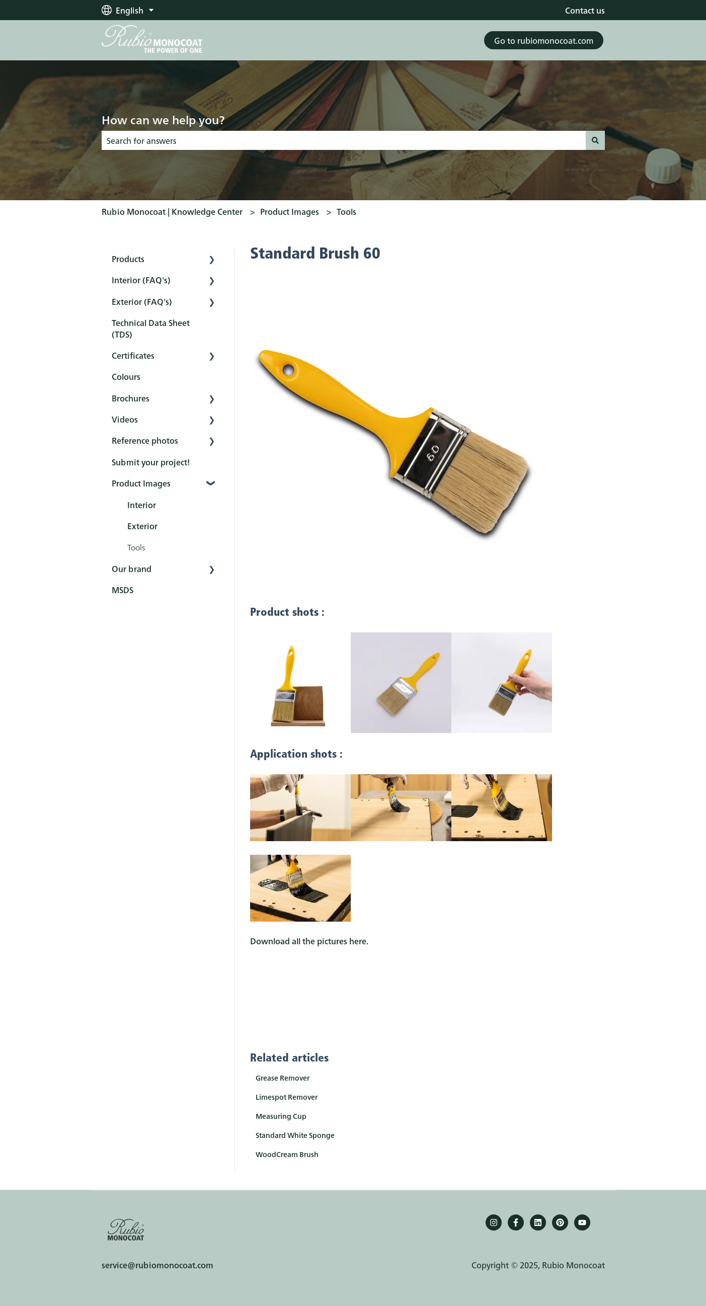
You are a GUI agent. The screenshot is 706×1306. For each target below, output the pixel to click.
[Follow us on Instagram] (494, 1222)
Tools (346, 211)
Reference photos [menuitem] (145, 440)
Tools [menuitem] (136, 546)
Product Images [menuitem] (141, 482)
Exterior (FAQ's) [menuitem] (142, 301)
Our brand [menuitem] (131, 568)
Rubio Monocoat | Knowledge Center (172, 211)
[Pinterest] (560, 1222)
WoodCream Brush (287, 1154)
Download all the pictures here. (309, 940)
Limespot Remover (287, 1097)
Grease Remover (282, 1078)
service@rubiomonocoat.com (157, 1264)
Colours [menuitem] (126, 376)
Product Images (289, 211)
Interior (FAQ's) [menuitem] (141, 279)
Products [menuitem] (128, 258)
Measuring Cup (281, 1116)
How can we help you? (163, 119)
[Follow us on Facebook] (516, 1222)
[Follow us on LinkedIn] (538, 1222)
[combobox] (344, 140)
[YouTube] (582, 1222)
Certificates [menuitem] (133, 355)
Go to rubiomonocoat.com (543, 40)
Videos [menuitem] (125, 419)
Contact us (585, 10)
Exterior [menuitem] (142, 525)
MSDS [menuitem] (122, 589)
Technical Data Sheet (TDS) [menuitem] (151, 328)
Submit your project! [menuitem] (151, 461)
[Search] (595, 140)
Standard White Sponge (295, 1135)
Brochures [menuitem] (130, 397)
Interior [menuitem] (141, 504)
